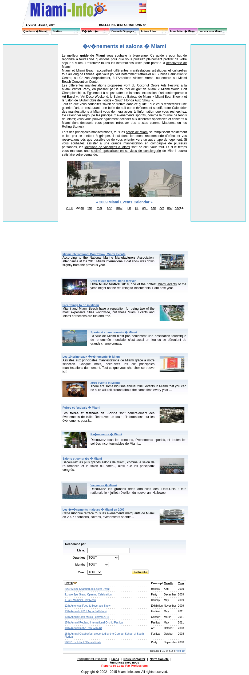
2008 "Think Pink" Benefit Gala (83, 642)
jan (82, 208)
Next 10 (179, 650)
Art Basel (68, 96)
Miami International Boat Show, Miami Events (93, 254)
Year (181, 583)
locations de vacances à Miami (107, 147)
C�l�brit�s (90, 31)
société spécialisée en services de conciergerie (126, 151)
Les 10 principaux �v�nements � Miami (91, 356)
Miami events (167, 284)
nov (169, 208)
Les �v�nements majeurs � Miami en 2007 (93, 509)
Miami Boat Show (167, 96)
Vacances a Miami (211, 31)
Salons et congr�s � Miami (82, 458)
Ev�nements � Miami (106, 434)
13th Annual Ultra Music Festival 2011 (87, 616)
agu (145, 208)
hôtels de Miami (137, 132)
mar (99, 208)
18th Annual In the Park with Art (83, 628)
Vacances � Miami (103, 485)
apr (109, 208)
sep (153, 208)
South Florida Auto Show (132, 100)
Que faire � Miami (35, 31)
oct (162, 208)
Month (168, 583)
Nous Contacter (134, 659)
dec (177, 208)
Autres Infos (148, 31)
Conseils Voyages (123, 31)
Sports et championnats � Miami (113, 332)
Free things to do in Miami (80, 305)
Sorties (57, 31)
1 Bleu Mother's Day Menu (80, 600)
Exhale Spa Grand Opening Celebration (88, 594)
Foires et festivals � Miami (81, 407)
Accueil (31, 25)
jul (137, 208)
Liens (115, 659)
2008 (69, 208)
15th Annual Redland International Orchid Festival (94, 622)
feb (90, 208)
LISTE (69, 583)
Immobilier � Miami (182, 31)
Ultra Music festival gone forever (113, 280)
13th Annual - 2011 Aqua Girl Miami (85, 611)
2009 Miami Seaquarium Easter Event (87, 588)
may (119, 208)
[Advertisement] (124, 226)
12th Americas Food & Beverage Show (87, 605)
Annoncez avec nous (124, 662)
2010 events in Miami (105, 382)
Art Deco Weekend (94, 96)
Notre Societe (159, 659)
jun (129, 208)
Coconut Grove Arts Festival (158, 85)
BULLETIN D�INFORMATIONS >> (122, 24)
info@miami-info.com (92, 659)
